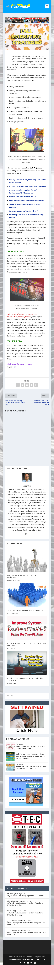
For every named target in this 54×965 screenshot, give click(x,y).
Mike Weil (27, 486)
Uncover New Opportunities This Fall (22, 197)
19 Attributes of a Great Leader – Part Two (25, 610)
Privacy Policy (40, 959)
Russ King (11, 911)
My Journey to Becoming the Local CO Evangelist (23, 576)
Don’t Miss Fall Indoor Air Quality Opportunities (26, 200)
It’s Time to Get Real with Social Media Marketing (27, 186)
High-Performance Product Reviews (30, 754)
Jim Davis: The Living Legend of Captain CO (26, 895)
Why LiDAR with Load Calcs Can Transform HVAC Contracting (25, 904)
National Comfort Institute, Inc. (21, 959)
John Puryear (12, 920)
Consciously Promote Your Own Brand (23, 211)
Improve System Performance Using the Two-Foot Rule (26, 644)
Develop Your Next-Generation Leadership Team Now (25, 679)
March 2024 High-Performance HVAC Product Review (31, 757)
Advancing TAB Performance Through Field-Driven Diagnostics (31, 767)
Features (19, 744)
